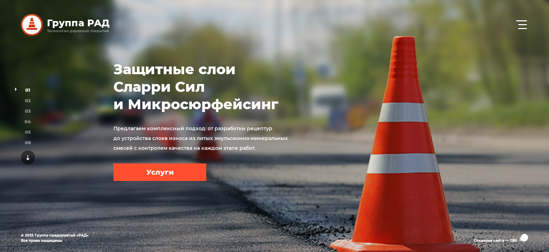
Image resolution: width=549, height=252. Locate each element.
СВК (519, 238)
